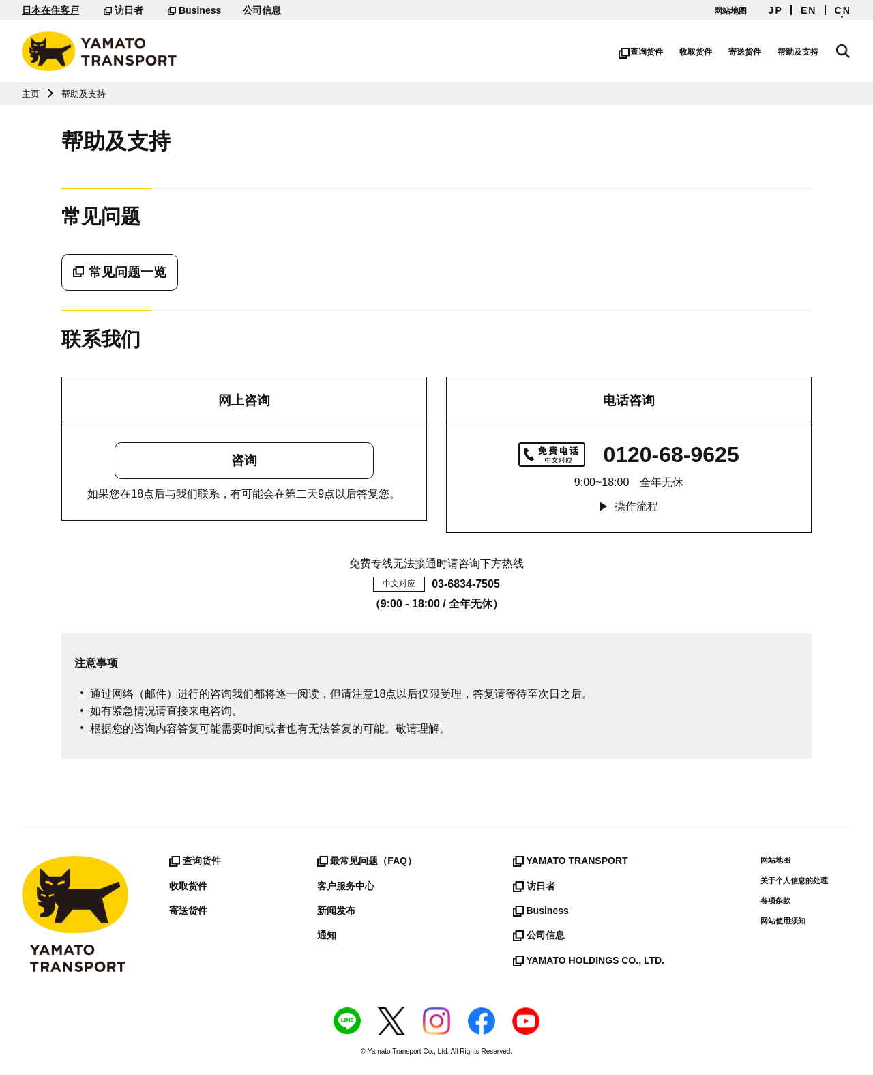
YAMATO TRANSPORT (570, 860)
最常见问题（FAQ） (367, 860)
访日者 (123, 10)
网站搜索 (844, 49)
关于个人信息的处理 (794, 880)
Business (194, 10)
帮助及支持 (800, 52)
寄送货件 (747, 52)
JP (776, 10)
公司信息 (262, 10)
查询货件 (643, 52)
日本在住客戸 (50, 10)
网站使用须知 (782, 921)
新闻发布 (336, 910)
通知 (326, 935)
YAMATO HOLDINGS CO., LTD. (588, 960)
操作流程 (636, 506)
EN (809, 10)
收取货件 (698, 52)
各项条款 (775, 900)
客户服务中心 (345, 885)
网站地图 (730, 11)
